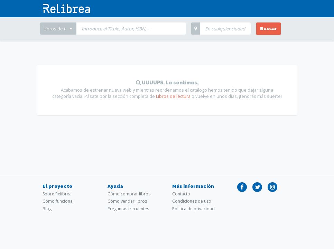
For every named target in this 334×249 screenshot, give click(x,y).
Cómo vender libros (127, 201)
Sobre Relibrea (57, 194)
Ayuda (115, 186)
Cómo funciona (58, 201)
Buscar (268, 28)
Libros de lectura (173, 96)
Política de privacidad (193, 209)
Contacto (181, 194)
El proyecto (57, 186)
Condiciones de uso (191, 201)
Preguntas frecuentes (128, 209)
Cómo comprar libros (129, 194)
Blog (47, 209)
